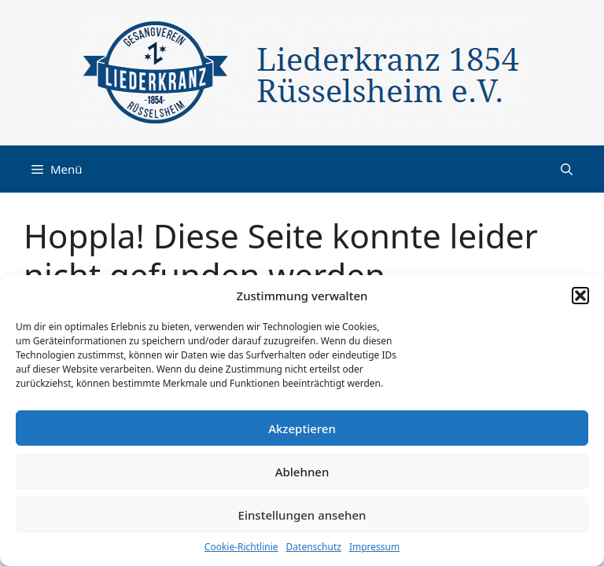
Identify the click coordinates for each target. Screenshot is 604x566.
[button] (580, 295)
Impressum (374, 546)
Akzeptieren (302, 428)
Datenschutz (313, 546)
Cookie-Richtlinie (241, 546)
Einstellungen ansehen (302, 515)
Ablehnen (302, 472)
